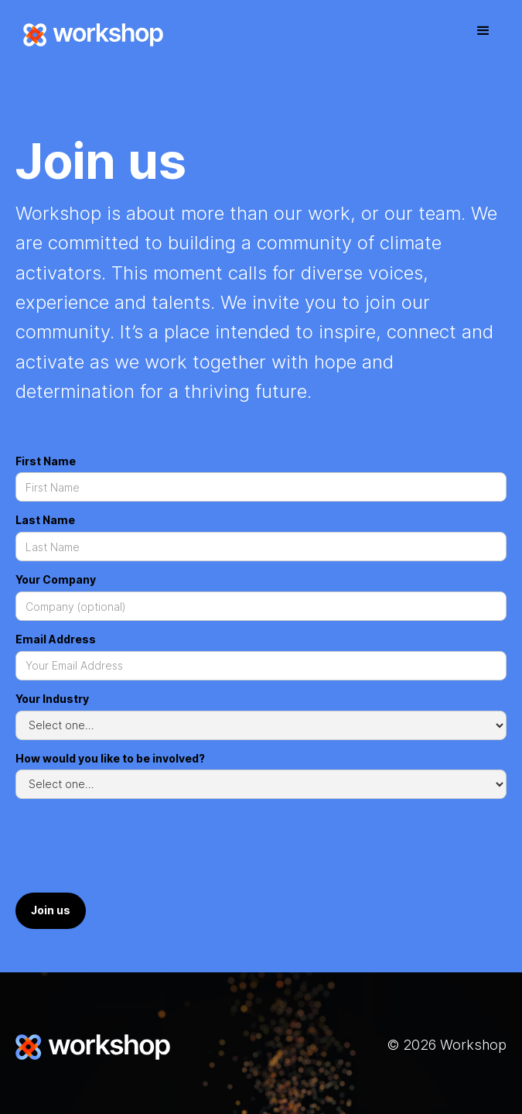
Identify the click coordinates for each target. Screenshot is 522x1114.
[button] (483, 31)
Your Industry (52, 698)
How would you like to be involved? (110, 758)
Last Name (45, 519)
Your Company (55, 579)
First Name (45, 461)
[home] (89, 35)
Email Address (55, 639)
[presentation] (133, 848)
